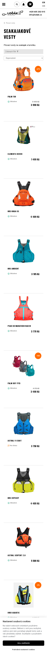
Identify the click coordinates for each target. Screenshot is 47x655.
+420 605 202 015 (37, 12)
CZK (43, 2)
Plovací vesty (10, 23)
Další (29, 584)
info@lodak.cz (35, 15)
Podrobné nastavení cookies (23, 649)
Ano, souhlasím (23, 643)
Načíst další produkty (23, 595)
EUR (43, 6)
